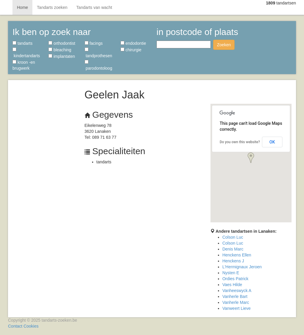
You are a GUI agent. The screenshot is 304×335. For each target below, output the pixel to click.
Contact (15, 326)
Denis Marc (232, 249)
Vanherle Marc (235, 302)
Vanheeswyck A (236, 290)
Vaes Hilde (232, 284)
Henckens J (233, 261)
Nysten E (230, 272)
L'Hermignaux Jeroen (242, 266)
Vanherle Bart (235, 296)
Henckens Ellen (236, 255)
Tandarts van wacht (94, 7)
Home (22, 7)
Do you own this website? (240, 142)
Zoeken (224, 44)
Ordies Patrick (235, 278)
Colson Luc (232, 237)
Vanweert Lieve (236, 308)
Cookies (31, 326)
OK (272, 142)
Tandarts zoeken (52, 7)
